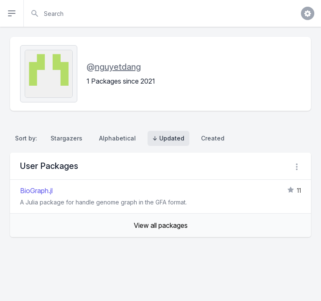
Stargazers (66, 138)
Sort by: (28, 138)
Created (212, 138)
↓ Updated (168, 138)
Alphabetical (117, 138)
